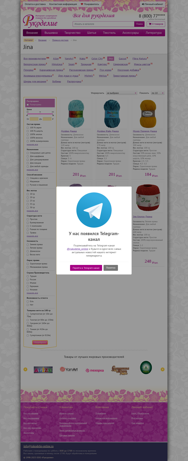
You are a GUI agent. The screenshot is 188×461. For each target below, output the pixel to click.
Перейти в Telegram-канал (86, 267)
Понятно (110, 268)
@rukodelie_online (77, 249)
